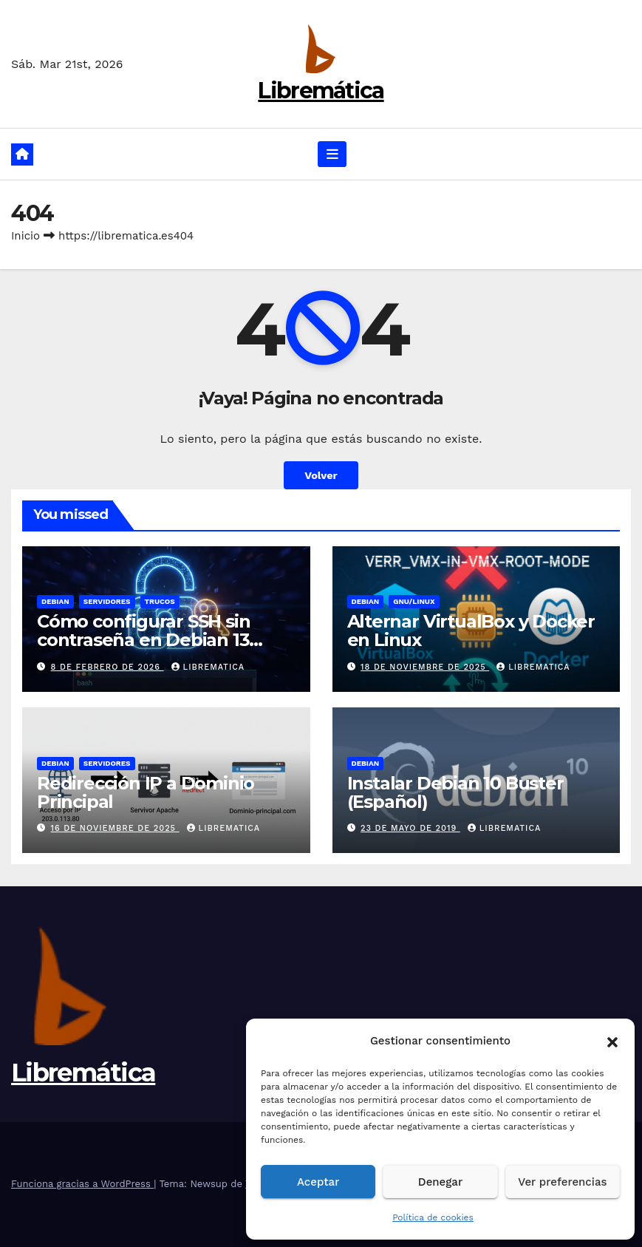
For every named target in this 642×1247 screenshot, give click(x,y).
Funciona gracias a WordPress (82, 1183)
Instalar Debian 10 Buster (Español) (455, 792)
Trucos (160, 601)
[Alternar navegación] (332, 153)
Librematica (208, 667)
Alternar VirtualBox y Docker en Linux (471, 630)
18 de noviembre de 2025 (425, 667)
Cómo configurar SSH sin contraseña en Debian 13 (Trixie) (143, 640)
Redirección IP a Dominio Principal (145, 792)
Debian (55, 601)
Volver (321, 475)
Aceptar (318, 1182)
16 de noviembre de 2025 (115, 828)
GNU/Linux (413, 601)
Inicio (25, 235)
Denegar (440, 1182)
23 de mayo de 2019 (410, 828)
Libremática (320, 90)
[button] (612, 1040)
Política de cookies (433, 1217)
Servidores (107, 601)
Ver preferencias (562, 1182)
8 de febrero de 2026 (107, 667)
